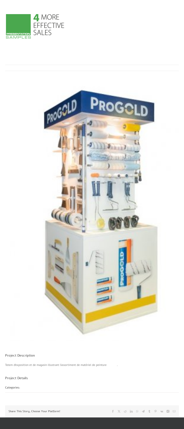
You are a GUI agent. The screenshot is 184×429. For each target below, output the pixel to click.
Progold (112, 365)
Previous (161, 68)
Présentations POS (36, 387)
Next (173, 68)
